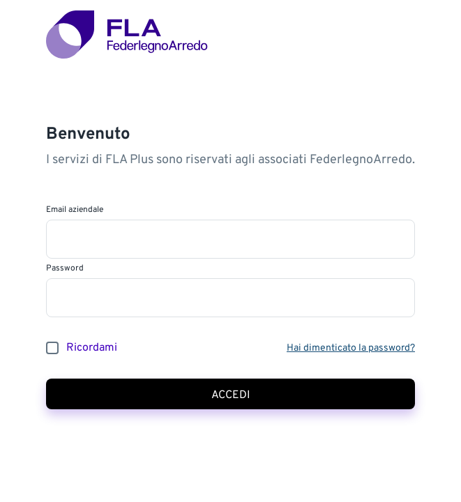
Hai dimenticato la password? (351, 348)
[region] (230, 251)
